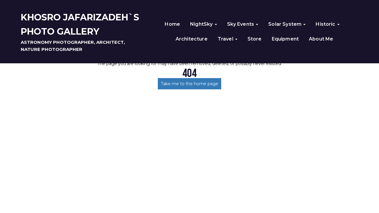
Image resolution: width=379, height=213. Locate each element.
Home (172, 24)
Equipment (285, 39)
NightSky (203, 24)
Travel (227, 39)
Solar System (287, 24)
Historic (327, 24)
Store (255, 39)
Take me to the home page (189, 83)
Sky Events (242, 24)
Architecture (192, 39)
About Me (321, 39)
